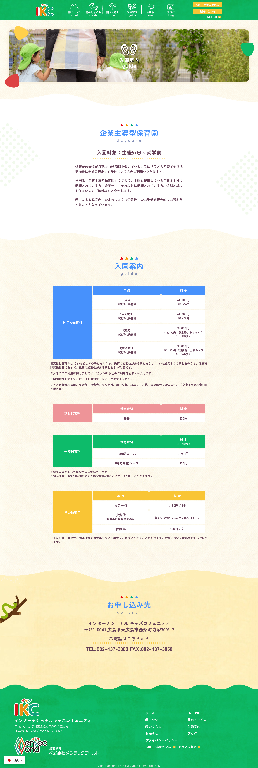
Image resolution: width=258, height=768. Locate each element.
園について (153, 719)
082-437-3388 (112, 649)
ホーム (150, 713)
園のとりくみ (197, 719)
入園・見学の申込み (207, 4)
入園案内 (193, 726)
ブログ (192, 733)
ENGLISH (211, 16)
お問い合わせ (207, 11)
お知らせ (151, 733)
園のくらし (153, 726)
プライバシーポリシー (161, 740)
